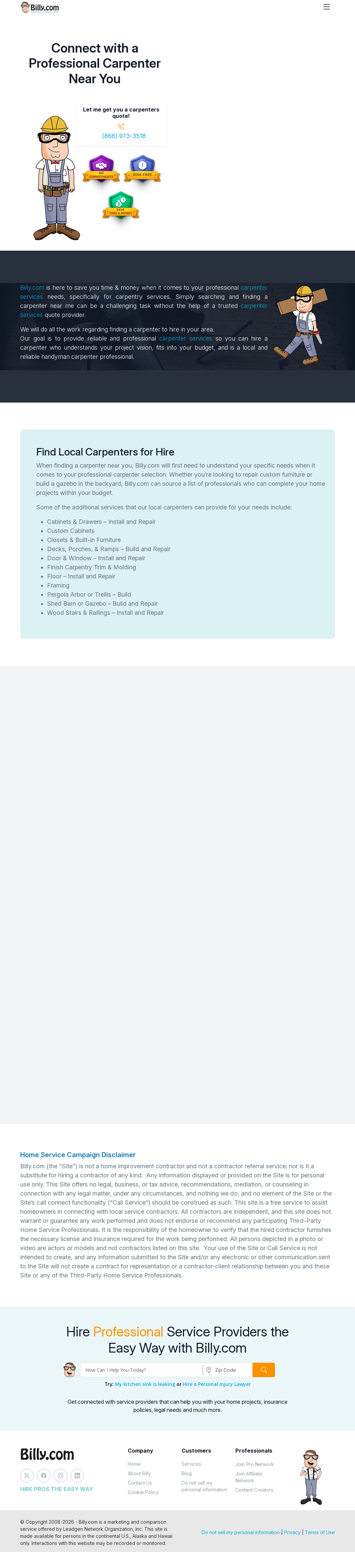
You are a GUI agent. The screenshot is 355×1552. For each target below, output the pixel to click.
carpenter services (187, 338)
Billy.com (32, 287)
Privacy (292, 1532)
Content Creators (254, 1490)
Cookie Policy (143, 1492)
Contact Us (140, 1483)
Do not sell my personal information (204, 1486)
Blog (187, 1473)
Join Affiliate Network (248, 1477)
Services (191, 1464)
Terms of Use (320, 1532)
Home (134, 1464)
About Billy (139, 1473)
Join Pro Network (254, 1464)
